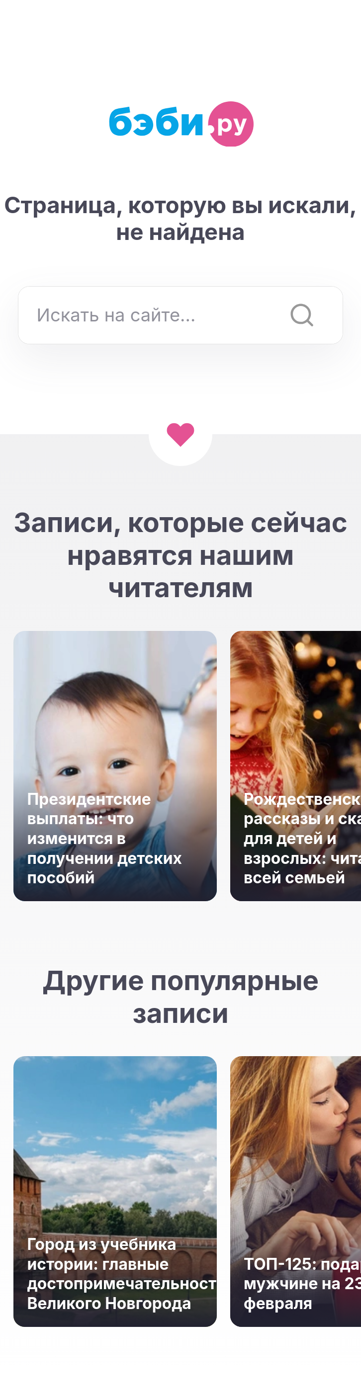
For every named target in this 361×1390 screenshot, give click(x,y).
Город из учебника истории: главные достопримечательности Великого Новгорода (115, 1274)
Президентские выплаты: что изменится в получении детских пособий (104, 838)
